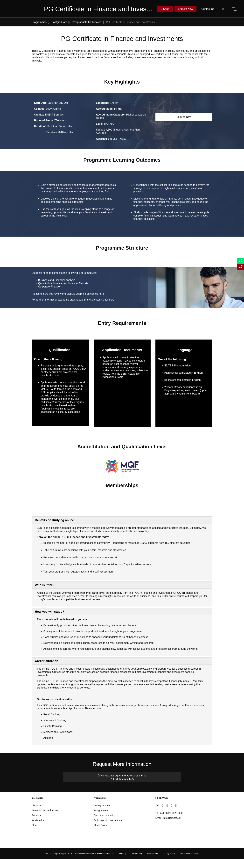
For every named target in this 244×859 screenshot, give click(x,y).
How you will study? (49, 611)
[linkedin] (168, 805)
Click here (108, 299)
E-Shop (164, 9)
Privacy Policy (169, 853)
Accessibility (152, 853)
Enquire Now (185, 9)
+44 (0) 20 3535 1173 (122, 778)
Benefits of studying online (54, 520)
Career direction (46, 661)
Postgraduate (101, 810)
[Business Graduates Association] (69, 498)
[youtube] (172, 805)
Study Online (101, 825)
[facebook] (163, 805)
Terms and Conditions (189, 853)
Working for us (39, 820)
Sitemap (122, 853)
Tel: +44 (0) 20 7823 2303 (169, 813)
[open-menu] (234, 9)
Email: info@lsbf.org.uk (168, 817)
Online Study (136, 853)
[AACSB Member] (101, 498)
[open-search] (223, 9)
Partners (36, 815)
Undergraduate (102, 805)
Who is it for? (44, 585)
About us (36, 805)
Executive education (104, 815)
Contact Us (207, 9)
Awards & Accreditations (45, 810)
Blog (34, 825)
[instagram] (175, 805)
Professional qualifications (108, 820)
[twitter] (158, 805)
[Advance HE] (40, 498)
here (101, 293)
